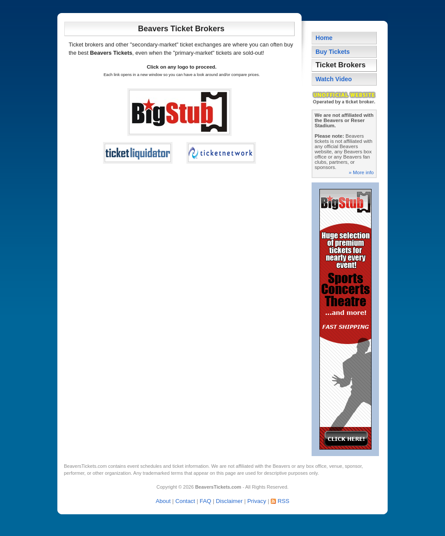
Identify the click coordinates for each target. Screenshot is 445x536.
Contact (185, 501)
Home (323, 37)
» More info (361, 172)
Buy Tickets (332, 51)
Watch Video (333, 79)
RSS (283, 501)
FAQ (205, 501)
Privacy (256, 501)
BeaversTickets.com (85, 466)
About (163, 501)
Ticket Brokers (340, 65)
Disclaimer (229, 501)
